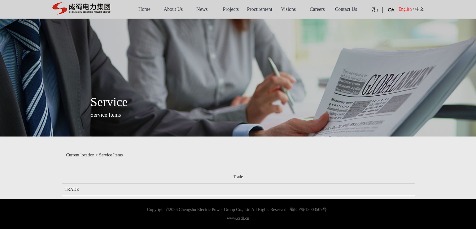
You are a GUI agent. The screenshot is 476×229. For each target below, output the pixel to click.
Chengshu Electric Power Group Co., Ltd (214, 209)
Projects (231, 9)
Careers (317, 9)
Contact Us (346, 9)
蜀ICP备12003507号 (308, 209)
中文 (419, 9)
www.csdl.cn (238, 218)
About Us (173, 9)
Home (144, 9)
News (201, 9)
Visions (288, 9)
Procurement (259, 9)
